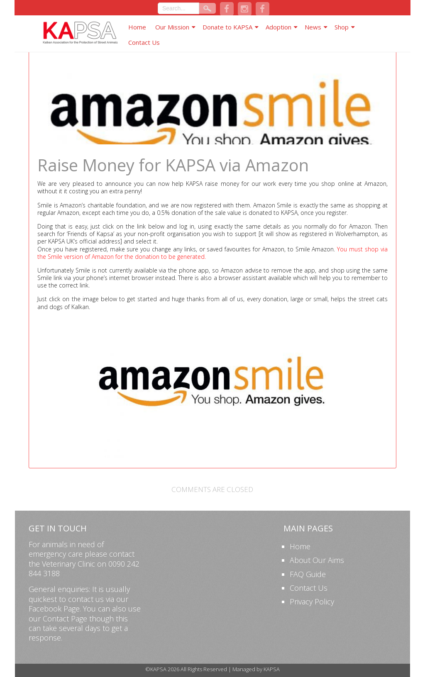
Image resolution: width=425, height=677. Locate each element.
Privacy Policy (312, 601)
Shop (342, 27)
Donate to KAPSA (227, 27)
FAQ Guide (308, 574)
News (313, 27)
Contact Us (144, 42)
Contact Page (65, 618)
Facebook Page (54, 609)
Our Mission (172, 27)
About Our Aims (317, 560)
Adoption (278, 27)
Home (137, 27)
